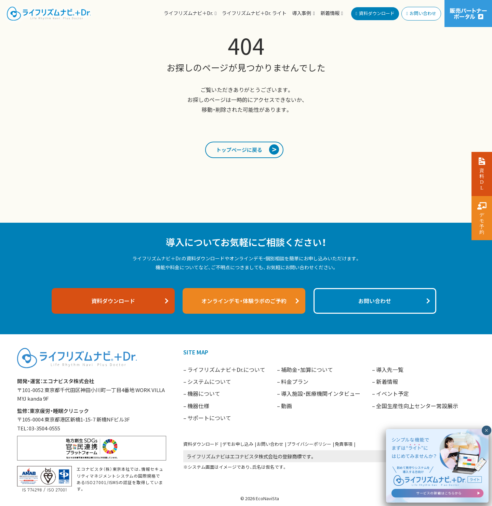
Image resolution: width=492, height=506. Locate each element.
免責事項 (344, 444)
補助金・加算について (307, 369)
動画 (286, 406)
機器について (203, 393)
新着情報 (387, 381)
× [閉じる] (486, 430)
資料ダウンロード (201, 444)
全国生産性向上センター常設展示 (417, 406)
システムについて (209, 381)
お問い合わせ (270, 444)
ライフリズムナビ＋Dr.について (226, 369)
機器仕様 (198, 406)
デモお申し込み (237, 444)
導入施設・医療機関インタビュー (320, 393)
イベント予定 (392, 393)
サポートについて (209, 418)
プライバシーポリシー (309, 444)
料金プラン (294, 381)
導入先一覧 (389, 369)
